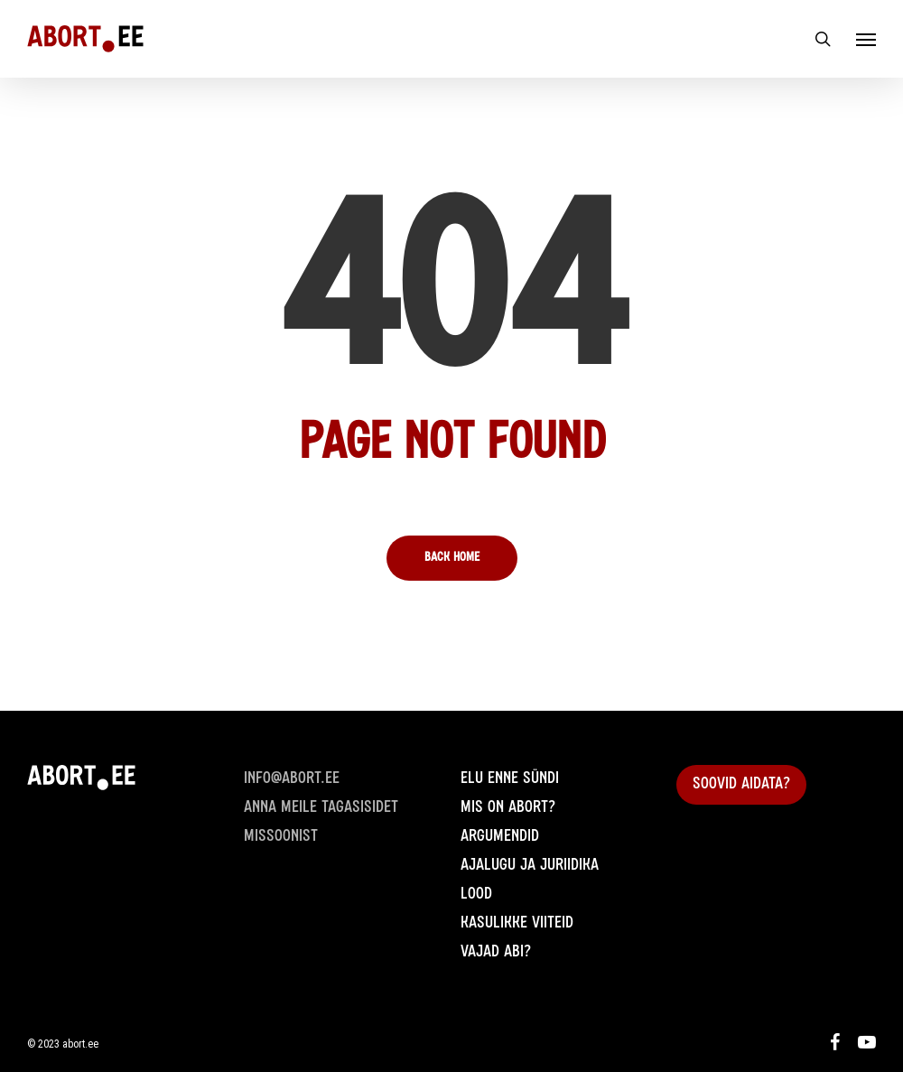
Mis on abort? (508, 808)
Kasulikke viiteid (517, 924)
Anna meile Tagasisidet (321, 808)
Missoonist (281, 837)
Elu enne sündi (510, 779)
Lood (476, 895)
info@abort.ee (292, 779)
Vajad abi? (496, 953)
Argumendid (500, 837)
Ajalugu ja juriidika (530, 866)
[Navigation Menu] (866, 39)
